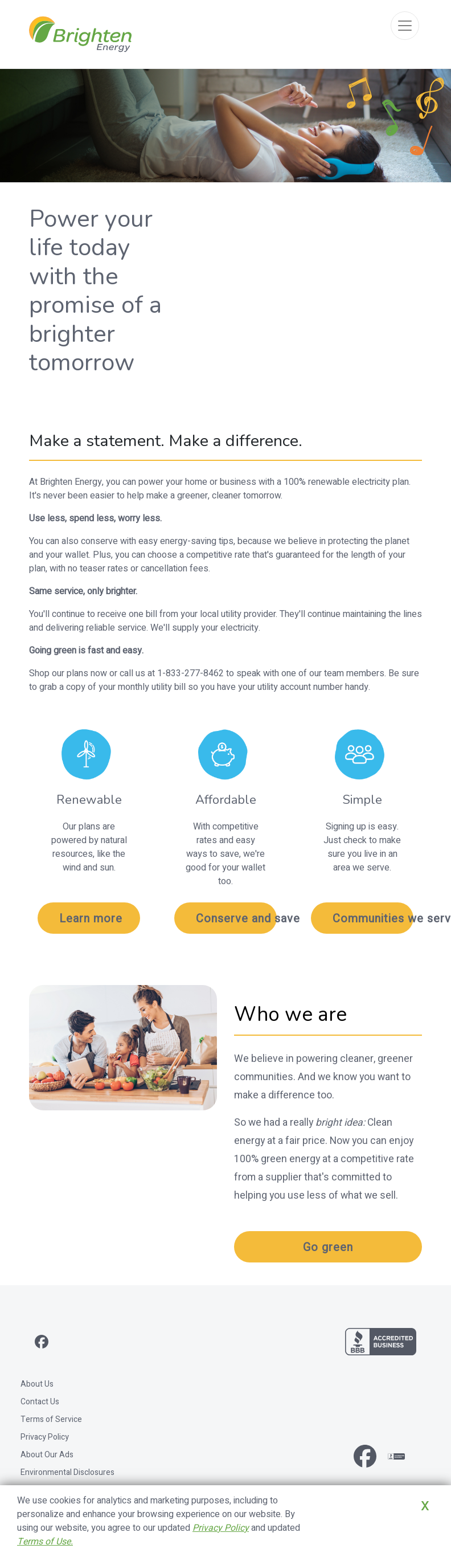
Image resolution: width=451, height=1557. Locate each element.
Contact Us (39, 1402)
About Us (37, 1384)
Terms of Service (51, 1419)
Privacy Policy (44, 1437)
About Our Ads (46, 1455)
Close (410, 1522)
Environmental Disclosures (67, 1472)
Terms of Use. (45, 1541)
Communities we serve (373, 918)
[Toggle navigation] (405, 25)
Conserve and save (236, 918)
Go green (328, 1247)
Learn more (90, 918)
